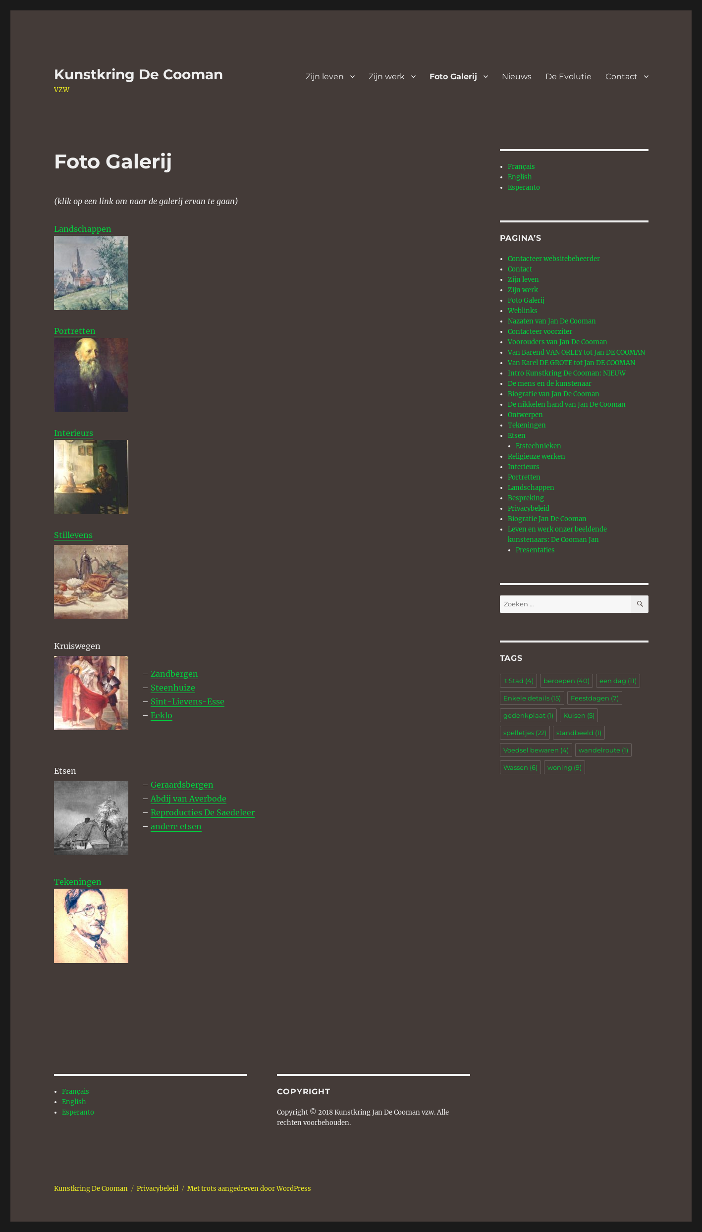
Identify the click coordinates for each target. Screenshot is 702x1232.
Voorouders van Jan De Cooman (557, 342)
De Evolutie (568, 76)
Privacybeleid (528, 508)
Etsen (517, 435)
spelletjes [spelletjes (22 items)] (524, 733)
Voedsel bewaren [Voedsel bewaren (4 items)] (536, 750)
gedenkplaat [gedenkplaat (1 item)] (528, 715)
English (74, 1102)
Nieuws (517, 76)
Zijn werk (387, 76)
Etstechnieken (538, 446)
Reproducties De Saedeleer (203, 812)
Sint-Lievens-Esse (187, 701)
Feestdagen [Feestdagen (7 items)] (595, 698)
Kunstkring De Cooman (138, 74)
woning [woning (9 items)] (564, 767)
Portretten (91, 369)
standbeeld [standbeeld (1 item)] (578, 733)
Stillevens (73, 535)
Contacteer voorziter (540, 331)
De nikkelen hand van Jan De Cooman (567, 404)
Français (75, 1091)
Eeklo (161, 715)
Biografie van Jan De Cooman (553, 394)
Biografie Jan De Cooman (547, 519)
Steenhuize (173, 688)
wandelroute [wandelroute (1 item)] (603, 750)
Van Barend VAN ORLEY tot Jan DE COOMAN (576, 352)
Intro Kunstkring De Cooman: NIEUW (567, 373)
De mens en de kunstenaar (550, 383)
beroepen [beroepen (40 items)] (566, 681)
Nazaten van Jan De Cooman (552, 321)
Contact (621, 76)
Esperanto (78, 1112)
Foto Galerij (453, 76)
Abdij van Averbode (188, 798)
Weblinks (523, 311)
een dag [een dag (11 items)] (618, 681)
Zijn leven (325, 76)
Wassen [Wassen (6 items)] (520, 767)
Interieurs (73, 433)
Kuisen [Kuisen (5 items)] (578, 715)
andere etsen (176, 826)
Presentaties (535, 550)
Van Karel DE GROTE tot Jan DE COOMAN (571, 363)
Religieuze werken (536, 456)
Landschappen (83, 229)
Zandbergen (174, 674)
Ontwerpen (525, 415)
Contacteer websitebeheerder (554, 259)
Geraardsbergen (182, 785)
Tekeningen (78, 882)
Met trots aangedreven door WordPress (249, 1188)
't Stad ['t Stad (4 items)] (518, 681)
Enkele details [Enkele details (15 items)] (532, 698)
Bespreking (526, 498)
